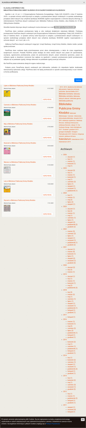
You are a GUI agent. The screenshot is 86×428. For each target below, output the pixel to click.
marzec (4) (71, 251)
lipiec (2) (70, 202)
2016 (65, 319)
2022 (65, 229)
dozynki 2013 (78, 118)
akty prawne (63, 89)
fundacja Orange (64, 127)
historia (74, 134)
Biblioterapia (63, 116)
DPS (60, 120)
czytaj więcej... (47, 99)
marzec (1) (71, 161)
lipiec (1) (70, 184)
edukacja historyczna (71, 123)
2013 (61, 87)
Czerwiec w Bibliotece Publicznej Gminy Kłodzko (20, 105)
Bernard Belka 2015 (72, 91)
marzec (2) (71, 294)
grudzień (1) (72, 312)
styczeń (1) (71, 157)
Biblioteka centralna (66, 96)
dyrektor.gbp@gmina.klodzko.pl (64, 27)
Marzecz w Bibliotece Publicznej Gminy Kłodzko (20, 162)
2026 (65, 154)
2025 (65, 168)
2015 (65, 339)
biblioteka (77, 94)
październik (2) (72, 224)
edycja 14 (74, 125)
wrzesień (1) (72, 188)
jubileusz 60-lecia (70, 136)
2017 (65, 315)
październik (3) (72, 288)
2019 (65, 274)
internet (61, 136)
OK (83, 419)
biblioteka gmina (75, 98)
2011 (65, 405)
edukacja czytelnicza (69, 120)
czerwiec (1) (72, 218)
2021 (65, 247)
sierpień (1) (71, 186)
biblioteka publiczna (66, 101)
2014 (65, 87)
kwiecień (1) (72, 163)
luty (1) (70, 159)
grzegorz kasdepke (65, 132)
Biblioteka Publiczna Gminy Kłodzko (69, 108)
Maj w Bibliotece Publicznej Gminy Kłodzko (18, 124)
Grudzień (66, 129)
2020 (65, 265)
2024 (65, 193)
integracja (81, 134)
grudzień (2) (72, 227)
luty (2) (70, 211)
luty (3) (70, 292)
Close (84, 2)
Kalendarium (65, 139)
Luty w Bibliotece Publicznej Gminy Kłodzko (18, 181)
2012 (65, 391)
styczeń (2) (71, 267)
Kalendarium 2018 (77, 139)
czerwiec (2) (72, 182)
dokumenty (77, 116)
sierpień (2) (71, 222)
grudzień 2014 (73, 129)
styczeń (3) (71, 170)
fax (79, 125)
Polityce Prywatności (53, 424)
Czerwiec (70, 116)
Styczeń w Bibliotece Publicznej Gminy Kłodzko (19, 200)
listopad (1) (71, 310)
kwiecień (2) (72, 342)
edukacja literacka (64, 125)
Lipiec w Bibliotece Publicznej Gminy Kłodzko (19, 85)
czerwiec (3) (72, 385)
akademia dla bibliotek (75, 87)
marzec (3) (71, 231)
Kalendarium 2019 (65, 142)
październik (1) (72, 191)
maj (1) (70, 166)
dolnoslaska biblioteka (66, 118)
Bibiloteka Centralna (66, 94)
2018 (65, 290)
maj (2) (70, 200)
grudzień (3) (72, 263)
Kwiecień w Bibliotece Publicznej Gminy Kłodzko (20, 143)
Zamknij (78, 80)
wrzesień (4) (72, 409)
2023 (65, 206)
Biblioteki (73, 113)
